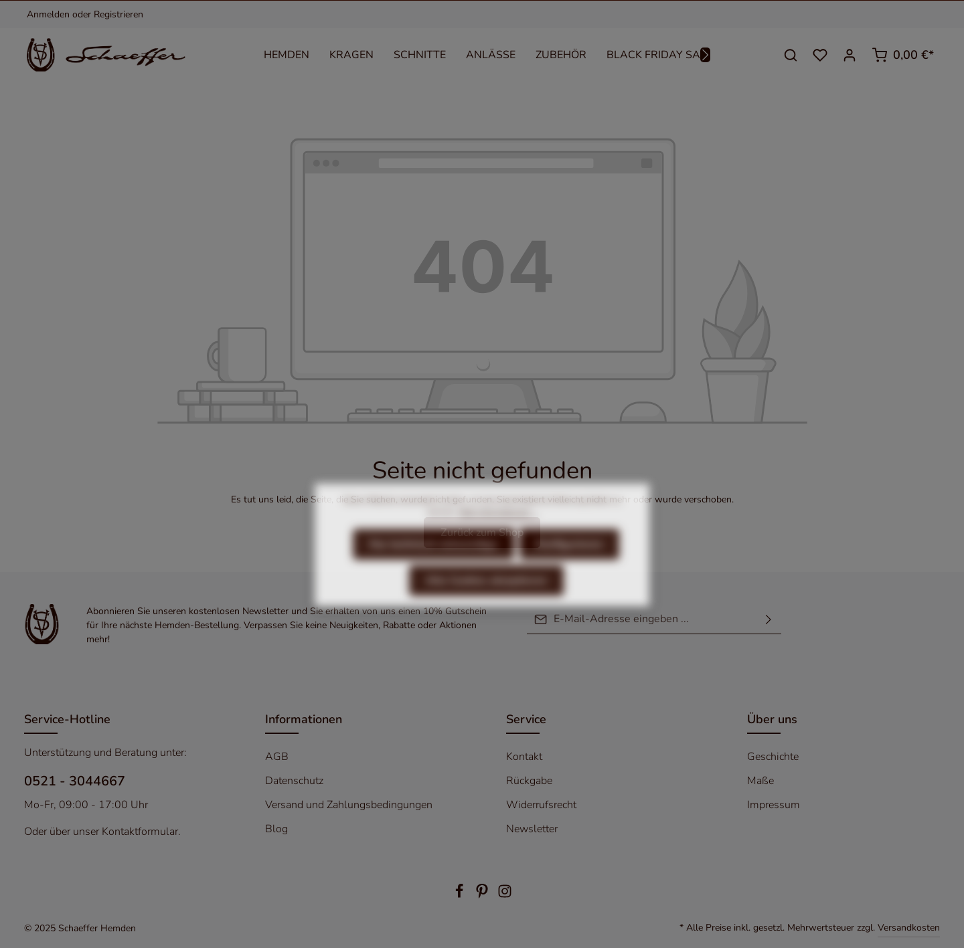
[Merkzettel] (820, 54)
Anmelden (48, 14)
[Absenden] (768, 619)
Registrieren (118, 14)
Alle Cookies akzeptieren (486, 605)
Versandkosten (909, 927)
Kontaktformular (140, 831)
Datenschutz (294, 780)
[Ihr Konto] (849, 54)
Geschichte (773, 756)
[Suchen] (790, 54)
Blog (276, 829)
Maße (760, 780)
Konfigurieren (569, 569)
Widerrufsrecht (541, 804)
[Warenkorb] (903, 54)
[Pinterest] (483, 895)
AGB (277, 756)
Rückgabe (529, 780)
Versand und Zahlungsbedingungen (348, 804)
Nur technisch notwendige (433, 569)
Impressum (773, 804)
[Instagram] (504, 895)
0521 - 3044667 (74, 781)
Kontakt (524, 756)
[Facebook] (460, 895)
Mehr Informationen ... (498, 537)
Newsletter (532, 829)
